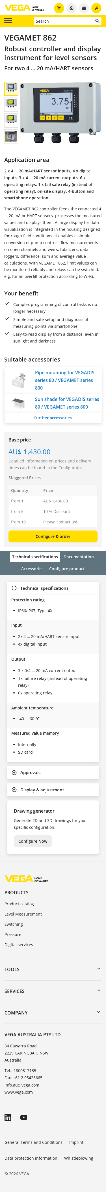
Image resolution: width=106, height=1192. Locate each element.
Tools (12, 969)
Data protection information (31, 1158)
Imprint (76, 1142)
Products (17, 892)
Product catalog (19, 903)
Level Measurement (23, 914)
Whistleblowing (78, 1158)
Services (15, 991)
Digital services (19, 944)
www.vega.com (19, 1092)
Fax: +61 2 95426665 (23, 1077)
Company (16, 1013)
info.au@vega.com (22, 1085)
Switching (14, 924)
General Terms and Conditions (33, 1142)
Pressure (13, 934)
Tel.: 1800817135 (20, 1070)
